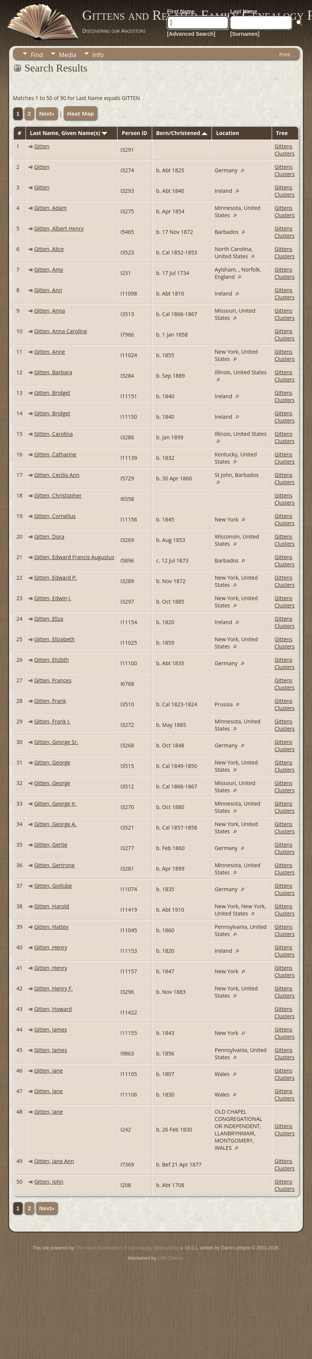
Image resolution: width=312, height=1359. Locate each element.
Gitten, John (49, 1181)
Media (67, 55)
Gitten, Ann (48, 290)
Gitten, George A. (55, 824)
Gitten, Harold (51, 906)
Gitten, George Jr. (55, 803)
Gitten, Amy (48, 269)
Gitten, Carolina (53, 433)
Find (37, 55)
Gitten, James (50, 1029)
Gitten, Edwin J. (53, 598)
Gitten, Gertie (51, 844)
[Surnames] (244, 34)
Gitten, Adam (50, 207)
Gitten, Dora (49, 536)
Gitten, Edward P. (55, 577)
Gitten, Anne (49, 351)
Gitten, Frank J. (52, 721)
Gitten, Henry (50, 947)
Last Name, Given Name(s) (68, 133)
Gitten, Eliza (49, 618)
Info (97, 55)
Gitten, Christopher (58, 495)
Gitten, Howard (53, 1008)
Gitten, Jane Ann (54, 1161)
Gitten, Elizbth (51, 659)
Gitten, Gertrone (54, 865)
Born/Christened (181, 133)
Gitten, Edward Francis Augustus (74, 557)
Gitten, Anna (49, 310)
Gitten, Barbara (53, 372)
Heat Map (80, 113)
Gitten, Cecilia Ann (57, 474)
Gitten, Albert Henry (59, 228)
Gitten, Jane (48, 1070)
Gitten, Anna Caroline (60, 331)
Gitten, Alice (49, 249)
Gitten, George (52, 762)
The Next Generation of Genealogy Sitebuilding (127, 1248)
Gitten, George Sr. (56, 741)
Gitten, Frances (53, 680)
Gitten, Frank (50, 700)
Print (284, 54)
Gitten (41, 146)
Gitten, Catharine (55, 454)
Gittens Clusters (285, 150)
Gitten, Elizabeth (54, 639)
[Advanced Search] (191, 34)
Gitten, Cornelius (55, 516)
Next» (46, 114)
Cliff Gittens (170, 1258)
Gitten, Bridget (52, 392)
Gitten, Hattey (51, 926)
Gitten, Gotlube (53, 885)
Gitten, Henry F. (53, 988)
